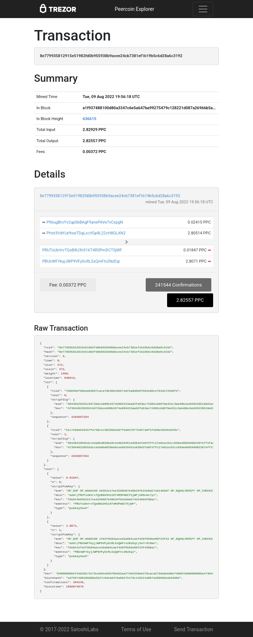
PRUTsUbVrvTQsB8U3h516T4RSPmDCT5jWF (82, 250)
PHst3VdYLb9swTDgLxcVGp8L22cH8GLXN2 (85, 233)
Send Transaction (193, 629)
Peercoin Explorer (134, 9)
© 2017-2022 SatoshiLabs (69, 629)
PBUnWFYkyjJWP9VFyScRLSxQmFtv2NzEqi (81, 261)
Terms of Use (136, 629)
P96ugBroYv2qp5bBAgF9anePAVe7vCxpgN (84, 222)
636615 (89, 118)
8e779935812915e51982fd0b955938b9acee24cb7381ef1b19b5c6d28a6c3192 (110, 196)
